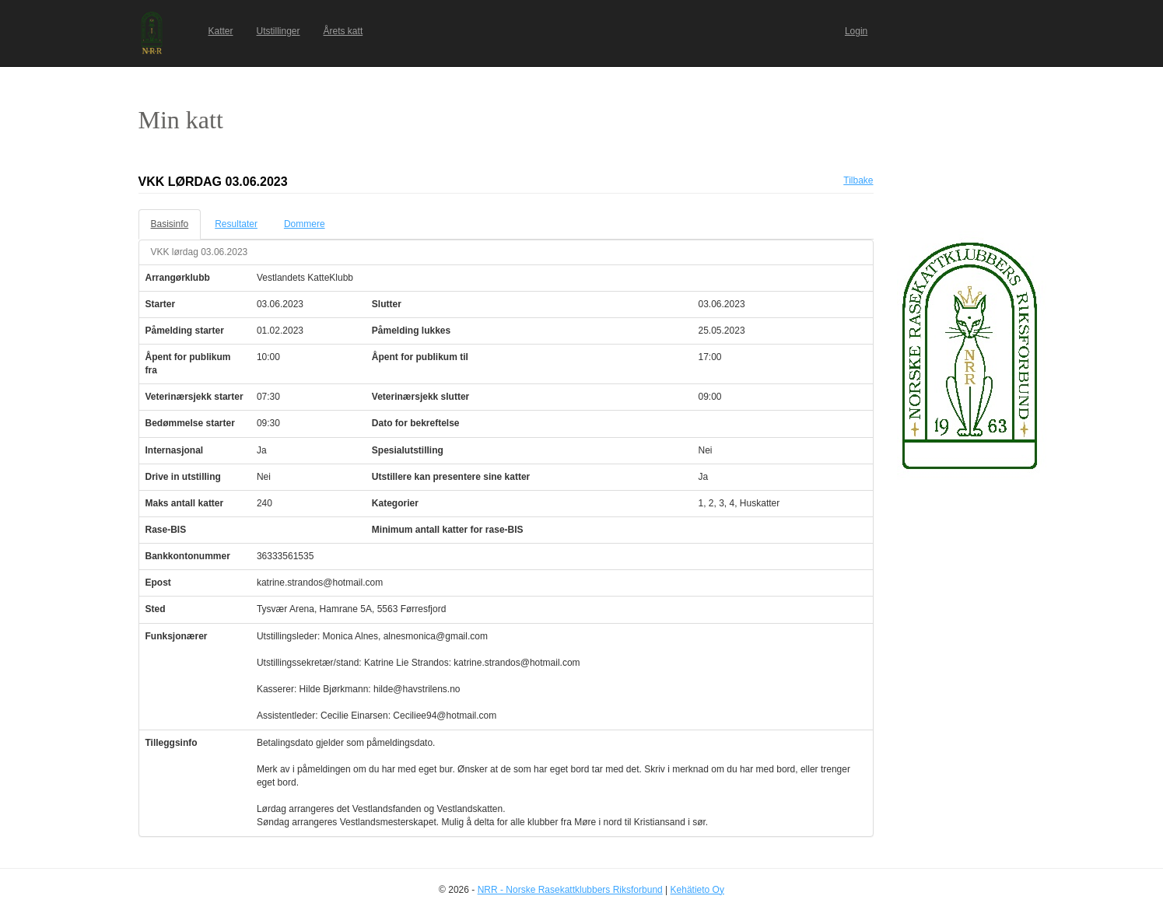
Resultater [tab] (236, 224)
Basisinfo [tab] (170, 224)
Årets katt (343, 31)
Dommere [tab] (304, 224)
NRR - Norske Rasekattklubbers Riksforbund (570, 889)
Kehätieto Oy (697, 889)
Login (856, 31)
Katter (220, 31)
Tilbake (858, 180)
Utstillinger (278, 31)
